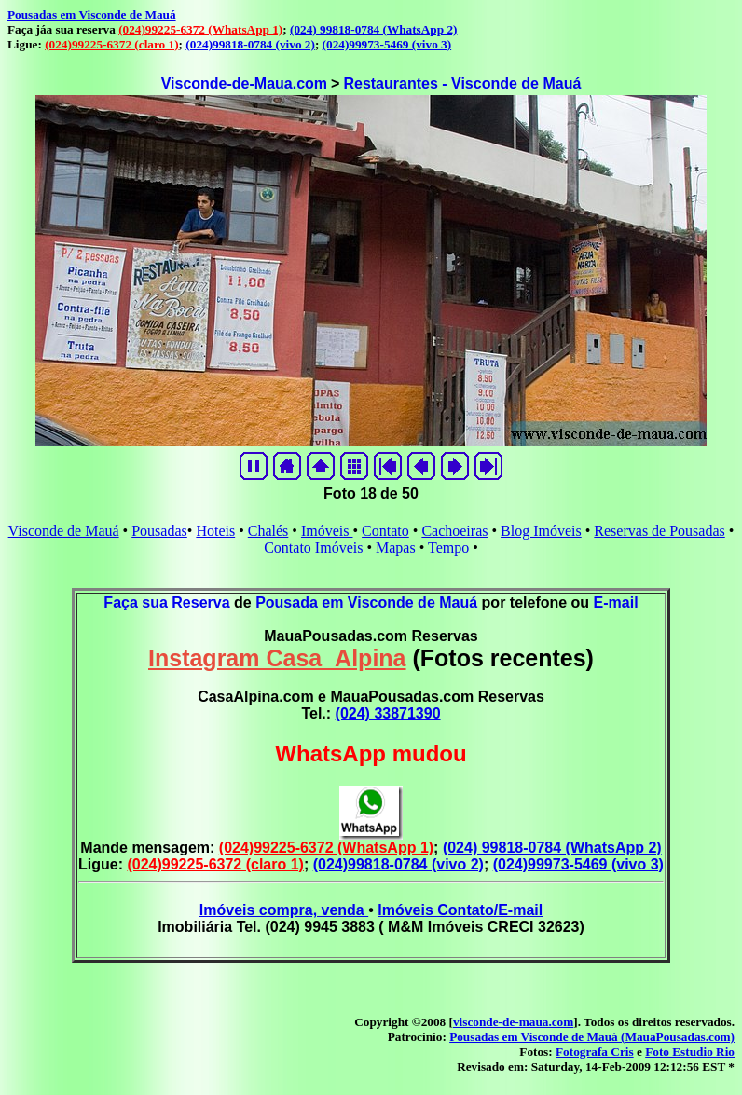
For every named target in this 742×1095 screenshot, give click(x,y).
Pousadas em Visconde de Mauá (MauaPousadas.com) (592, 1037)
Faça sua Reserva (166, 602)
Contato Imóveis (313, 547)
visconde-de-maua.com (513, 1022)
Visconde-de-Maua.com (244, 83)
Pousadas (159, 531)
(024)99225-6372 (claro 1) (111, 44)
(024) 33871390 (388, 713)
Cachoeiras (454, 531)
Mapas (396, 547)
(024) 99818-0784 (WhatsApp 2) (373, 29)
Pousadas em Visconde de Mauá (91, 14)
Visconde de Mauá (63, 531)
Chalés (268, 531)
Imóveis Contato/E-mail (460, 910)
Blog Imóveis (541, 531)
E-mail (616, 602)
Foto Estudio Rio (690, 1052)
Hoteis (215, 531)
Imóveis (327, 531)
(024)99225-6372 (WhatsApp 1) (200, 29)
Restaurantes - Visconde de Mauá (462, 83)
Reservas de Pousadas (659, 531)
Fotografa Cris (595, 1052)
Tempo (448, 547)
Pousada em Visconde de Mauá (366, 602)
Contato (385, 531)
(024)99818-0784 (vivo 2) (250, 44)
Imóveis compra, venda (283, 910)
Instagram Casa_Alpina (277, 658)
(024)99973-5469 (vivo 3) (387, 44)
